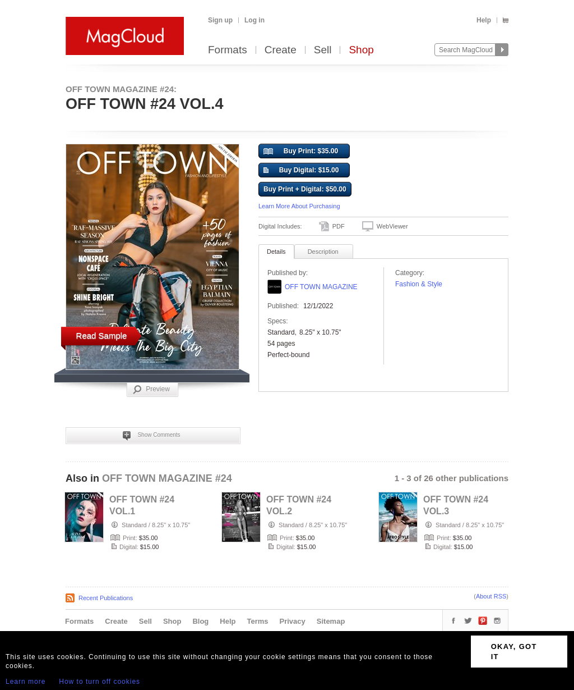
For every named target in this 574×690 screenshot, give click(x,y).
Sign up (220, 20)
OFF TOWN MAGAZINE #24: (121, 89)
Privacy (292, 621)
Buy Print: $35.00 (300, 151)
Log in (254, 20)
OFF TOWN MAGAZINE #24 (167, 478)
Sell (323, 50)
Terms (257, 621)
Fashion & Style (418, 284)
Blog (200, 621)
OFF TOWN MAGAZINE (321, 287)
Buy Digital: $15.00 (301, 170)
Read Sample (101, 335)
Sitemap (331, 621)
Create (281, 50)
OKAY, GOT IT (514, 651)
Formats (227, 50)
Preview (151, 389)
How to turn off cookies (99, 682)
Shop (361, 50)
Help (483, 20)
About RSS (491, 596)
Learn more (25, 682)
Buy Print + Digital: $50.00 (304, 189)
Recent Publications (105, 598)
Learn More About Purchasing (299, 206)
